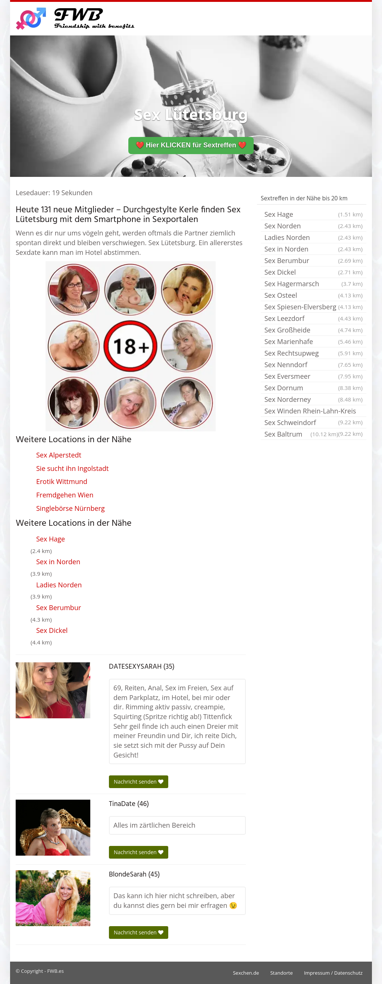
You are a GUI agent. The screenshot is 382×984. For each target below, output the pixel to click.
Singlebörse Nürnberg (70, 508)
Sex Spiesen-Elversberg (313, 306)
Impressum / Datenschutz (333, 972)
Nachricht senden (138, 781)
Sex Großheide (313, 329)
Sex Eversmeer (313, 376)
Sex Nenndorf (313, 364)
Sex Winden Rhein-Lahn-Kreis (313, 411)
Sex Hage (50, 538)
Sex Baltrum (301, 434)
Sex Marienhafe (313, 341)
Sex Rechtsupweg (313, 353)
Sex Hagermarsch (313, 283)
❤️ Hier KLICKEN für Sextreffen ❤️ (191, 145)
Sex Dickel (52, 630)
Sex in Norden (58, 561)
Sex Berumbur (58, 607)
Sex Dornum (313, 387)
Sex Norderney (313, 399)
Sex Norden (313, 225)
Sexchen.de (246, 972)
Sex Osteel (313, 295)
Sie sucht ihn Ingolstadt (72, 468)
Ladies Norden (59, 584)
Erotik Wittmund (61, 481)
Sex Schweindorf (313, 423)
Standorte (281, 972)
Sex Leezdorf (313, 318)
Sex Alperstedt (58, 454)
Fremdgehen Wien (64, 494)
